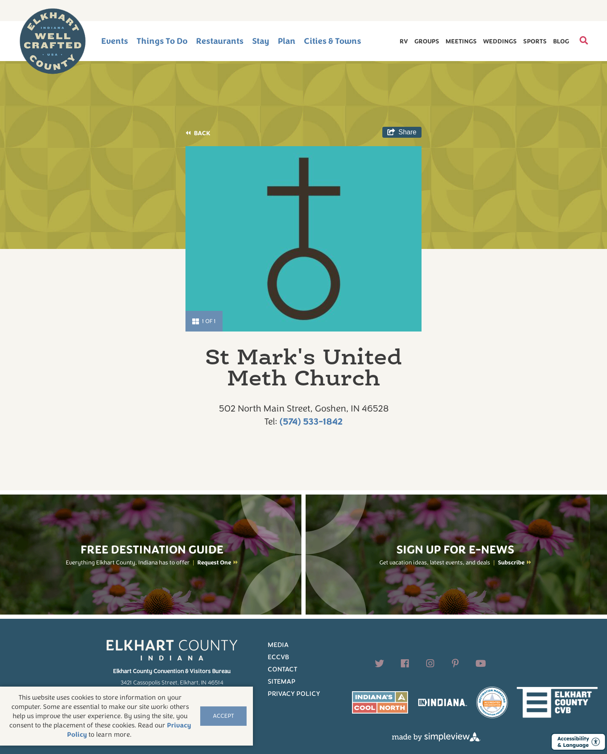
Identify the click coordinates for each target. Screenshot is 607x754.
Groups (426, 41)
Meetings (461, 41)
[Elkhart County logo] (52, 41)
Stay (260, 41)
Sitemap (281, 681)
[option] (303, 239)
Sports (535, 41)
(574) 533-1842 (311, 421)
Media (278, 645)
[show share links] (402, 132)
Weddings (500, 41)
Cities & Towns (332, 41)
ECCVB (278, 657)
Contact (282, 669)
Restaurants (220, 41)
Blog (561, 41)
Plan (286, 41)
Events (114, 41)
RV (404, 41)
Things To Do (162, 41)
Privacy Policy (294, 693)
